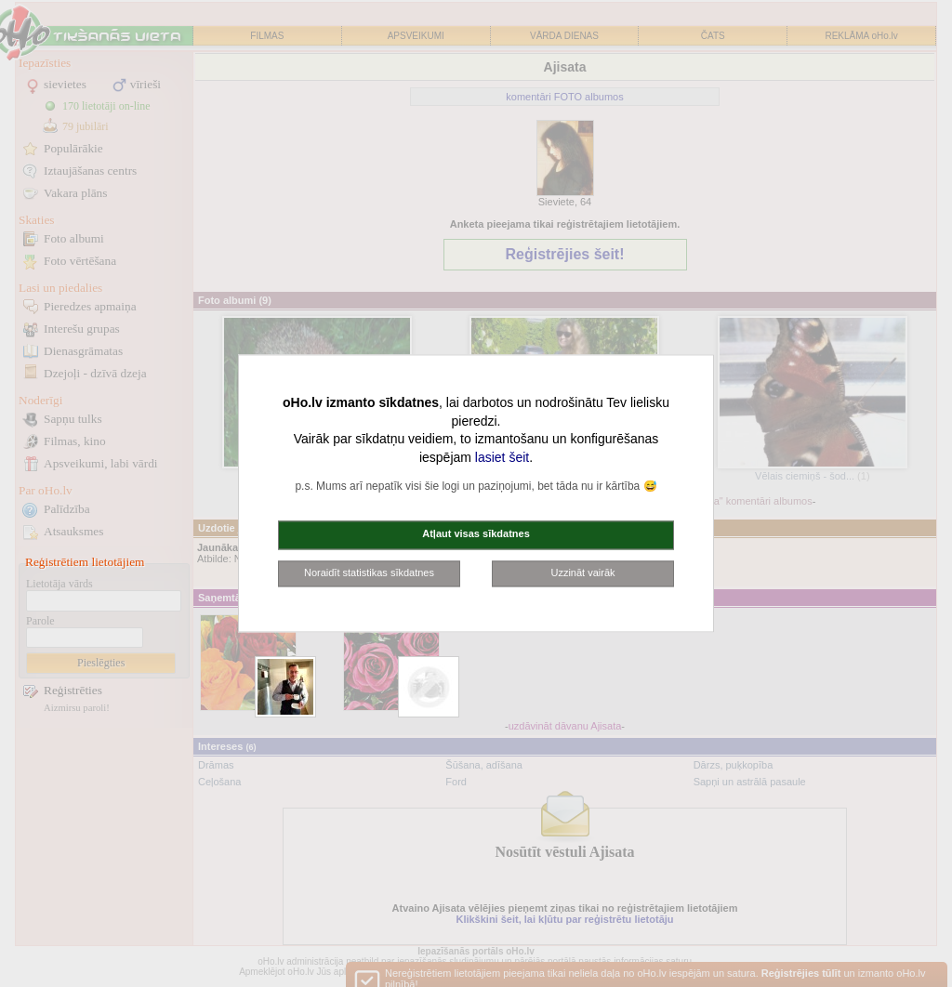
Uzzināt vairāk (582, 572)
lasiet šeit (502, 457)
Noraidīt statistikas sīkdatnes (369, 572)
